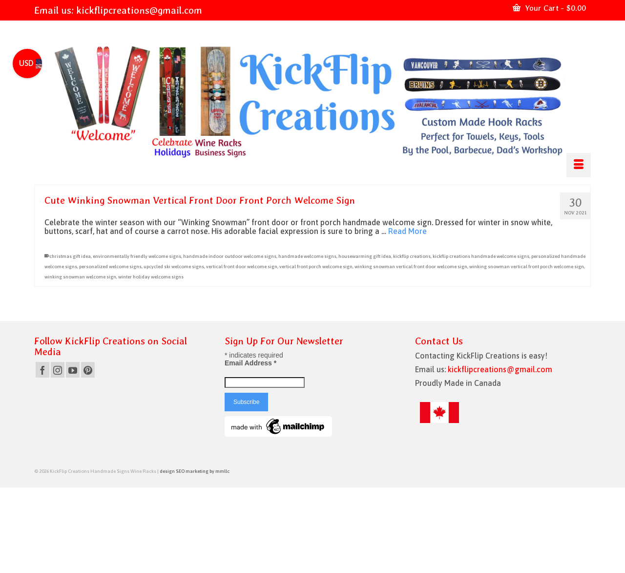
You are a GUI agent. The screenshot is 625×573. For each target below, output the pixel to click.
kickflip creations (412, 256)
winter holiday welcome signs (151, 276)
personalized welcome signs (110, 266)
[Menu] (578, 165)
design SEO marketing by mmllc (194, 471)
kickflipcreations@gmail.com (139, 10)
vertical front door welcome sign (241, 266)
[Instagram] (57, 370)
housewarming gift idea (364, 256)
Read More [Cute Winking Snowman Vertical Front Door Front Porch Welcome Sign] (407, 231)
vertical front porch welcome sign (316, 266)
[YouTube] (73, 370)
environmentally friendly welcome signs (137, 256)
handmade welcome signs (307, 256)
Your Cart (549, 8)
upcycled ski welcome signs (174, 266)
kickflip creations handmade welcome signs (481, 256)
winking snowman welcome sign (80, 276)
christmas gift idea (70, 256)
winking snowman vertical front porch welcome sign (526, 266)
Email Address (250, 363)
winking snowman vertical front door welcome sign (410, 266)
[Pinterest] (88, 370)
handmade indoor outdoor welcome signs (229, 256)
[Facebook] (42, 370)
